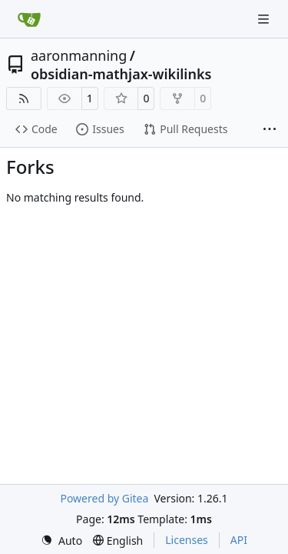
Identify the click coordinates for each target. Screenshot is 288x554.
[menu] (61, 540)
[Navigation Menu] (265, 19)
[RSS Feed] (23, 98)
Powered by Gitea (104, 498)
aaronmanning (79, 55)
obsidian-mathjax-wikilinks (121, 74)
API (238, 539)
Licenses (186, 539)
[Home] (29, 19)
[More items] (269, 130)
